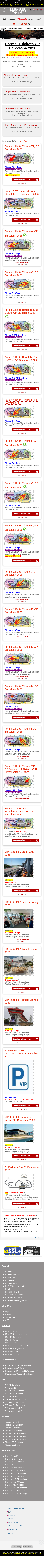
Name (20, 141)
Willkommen (4, 4)
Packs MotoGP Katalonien (16, 1473)
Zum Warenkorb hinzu (22, 179)
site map (10, 1533)
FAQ (34, 28)
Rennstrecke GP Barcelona (16, 1368)
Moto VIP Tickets (12, 1351)
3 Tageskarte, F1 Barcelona (16, 108)
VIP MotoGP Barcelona (15, 1405)
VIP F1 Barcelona (12, 1385)
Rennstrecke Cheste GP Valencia (19, 1374)
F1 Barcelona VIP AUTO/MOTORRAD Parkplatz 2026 (21, 1053)
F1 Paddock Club (12, 1292)
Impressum (10, 1312)
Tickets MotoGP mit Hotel (16, 1439)
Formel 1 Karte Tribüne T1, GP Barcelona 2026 (22, 148)
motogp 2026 (12, 28)
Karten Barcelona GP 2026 (10, 57)
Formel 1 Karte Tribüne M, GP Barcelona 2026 (21, 688)
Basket (23, 23)
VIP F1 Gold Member (14, 1394)
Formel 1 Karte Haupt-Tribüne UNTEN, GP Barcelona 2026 (21, 359)
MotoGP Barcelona (13, 1337)
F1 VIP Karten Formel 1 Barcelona (20, 125)
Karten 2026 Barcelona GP (16, 1508)
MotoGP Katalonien (13, 1340)
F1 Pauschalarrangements (16, 1301)
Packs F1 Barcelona (13, 1459)
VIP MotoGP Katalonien (15, 1402)
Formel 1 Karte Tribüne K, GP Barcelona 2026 (21, 611)
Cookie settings (16, 1547)
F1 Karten (9, 1272)
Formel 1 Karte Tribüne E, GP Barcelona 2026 (21, 401)
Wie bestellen (12, 1529)
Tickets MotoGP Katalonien (16, 1434)
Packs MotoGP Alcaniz (14, 1476)
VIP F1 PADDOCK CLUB (15, 1399)
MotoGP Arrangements (14, 1349)
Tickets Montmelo (12, 1445)
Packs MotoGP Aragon (14, 1485)
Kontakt (40, 28)
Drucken (38, 1238)
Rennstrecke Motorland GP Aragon (19, 1371)
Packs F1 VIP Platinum (14, 1468)
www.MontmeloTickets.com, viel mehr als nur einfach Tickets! (22, 1554)
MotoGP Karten (11, 1331)
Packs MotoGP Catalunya (16, 1488)
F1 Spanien (10, 1280)
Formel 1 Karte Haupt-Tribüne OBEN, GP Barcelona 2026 (21, 311)
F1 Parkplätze (11, 1283)
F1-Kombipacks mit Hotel (15, 75)
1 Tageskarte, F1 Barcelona (16, 92)
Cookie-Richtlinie (13, 1522)
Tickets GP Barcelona (14, 1442)
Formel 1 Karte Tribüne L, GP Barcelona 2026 (21, 648)
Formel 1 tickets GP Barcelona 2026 (29, 57)
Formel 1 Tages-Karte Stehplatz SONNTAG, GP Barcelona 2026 (19, 811)
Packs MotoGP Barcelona (16, 1479)
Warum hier (10, 1317)
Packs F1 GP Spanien (14, 1462)
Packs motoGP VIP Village (16, 1494)
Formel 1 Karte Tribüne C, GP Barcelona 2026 (21, 274)
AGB (7, 1320)
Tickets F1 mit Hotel (13, 1431)
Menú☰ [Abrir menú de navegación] (4, 10)
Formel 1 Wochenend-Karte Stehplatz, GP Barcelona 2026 (22, 193)
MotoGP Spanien (12, 1343)
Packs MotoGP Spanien (15, 1470)
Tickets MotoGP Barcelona (16, 1436)
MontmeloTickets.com (21, 1552)
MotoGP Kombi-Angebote (16, 1334)
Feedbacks (27, 28)
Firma (20, 28)
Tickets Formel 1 (12, 1422)
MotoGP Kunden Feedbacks (17, 1346)
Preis (25, 141)
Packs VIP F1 (11, 1465)
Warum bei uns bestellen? (16, 1526)
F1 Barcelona (10, 1277)
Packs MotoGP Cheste (14, 1482)
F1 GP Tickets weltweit (14, 1286)
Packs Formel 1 (11, 1456)
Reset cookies (27, 1547)
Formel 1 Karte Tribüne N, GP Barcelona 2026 (21, 730)
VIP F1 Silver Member (14, 1391)
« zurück (30, 1238)
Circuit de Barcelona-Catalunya (18, 1365)
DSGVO (10, 1519)
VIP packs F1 (10, 1388)
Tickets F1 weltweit (13, 1428)
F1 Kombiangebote (13, 1275)
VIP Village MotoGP (13, 1408)
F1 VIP (8, 1289)
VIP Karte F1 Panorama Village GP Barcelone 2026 (20, 1119)
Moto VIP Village (12, 1354)
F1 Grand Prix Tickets (14, 1295)
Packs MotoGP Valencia (15, 1491)
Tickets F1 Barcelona (14, 1425)
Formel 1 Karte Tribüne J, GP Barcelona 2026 (21, 573)
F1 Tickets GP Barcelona (15, 1298)
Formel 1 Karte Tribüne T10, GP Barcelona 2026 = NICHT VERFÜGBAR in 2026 (21, 769)
